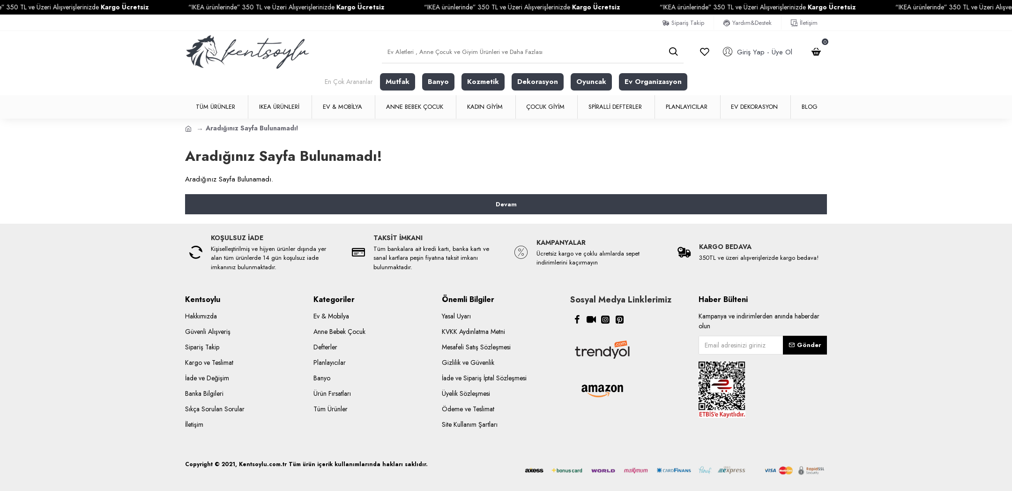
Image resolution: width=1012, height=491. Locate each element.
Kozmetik (483, 81)
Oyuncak (591, 81)
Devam (506, 204)
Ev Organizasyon (653, 81)
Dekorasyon (537, 81)
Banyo (438, 81)
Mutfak (397, 81)
